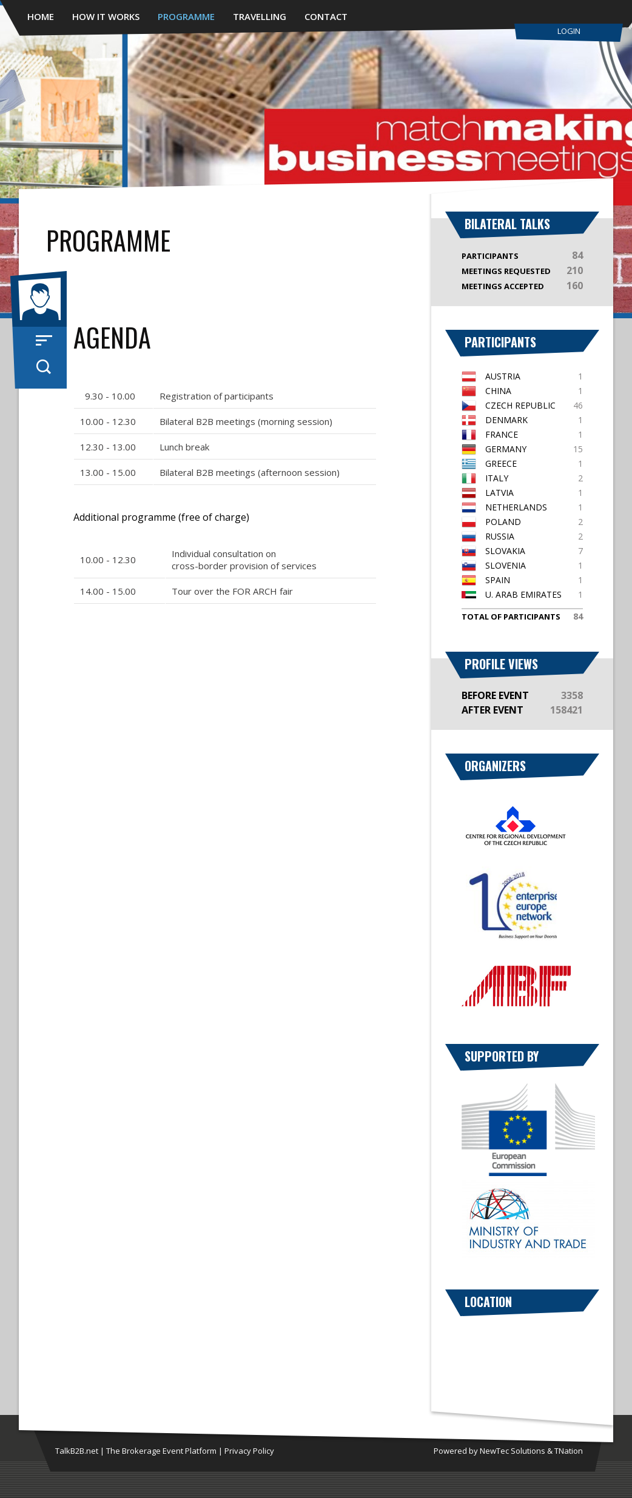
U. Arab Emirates (523, 594)
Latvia (499, 492)
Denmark (506, 420)
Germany (505, 449)
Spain (497, 580)
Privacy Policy (249, 1450)
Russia (499, 536)
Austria (502, 376)
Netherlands (516, 507)
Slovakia (505, 551)
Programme (186, 16)
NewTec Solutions (512, 1450)
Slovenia (505, 565)
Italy (496, 478)
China (498, 390)
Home (40, 16)
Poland (503, 521)
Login (568, 30)
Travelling (259, 16)
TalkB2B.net (76, 1450)
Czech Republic (520, 405)
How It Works (106, 16)
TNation (568, 1450)
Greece (501, 463)
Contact (326, 16)
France (501, 434)
